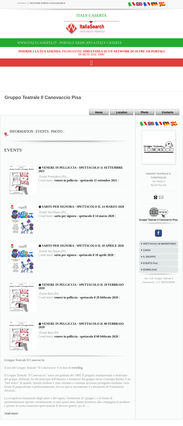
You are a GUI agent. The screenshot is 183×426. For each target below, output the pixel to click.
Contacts (167, 112)
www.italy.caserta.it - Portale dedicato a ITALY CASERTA (69, 43)
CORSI (146, 250)
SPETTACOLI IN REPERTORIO (159, 244)
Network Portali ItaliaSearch (47, 3)
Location (121, 112)
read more (11, 413)
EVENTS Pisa (150, 263)
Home (99, 112)
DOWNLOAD (150, 269)
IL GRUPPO (149, 256)
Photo (144, 112)
